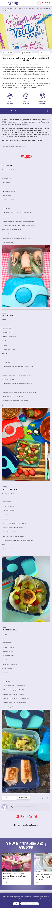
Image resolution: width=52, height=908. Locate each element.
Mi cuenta (39, 3)
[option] (16, 869)
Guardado (7, 52)
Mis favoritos (44, 3)
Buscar (48, 3)
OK (16, 903)
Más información (30, 903)
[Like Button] (44, 53)
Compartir (28, 52)
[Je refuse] (49, 901)
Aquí (24, 146)
